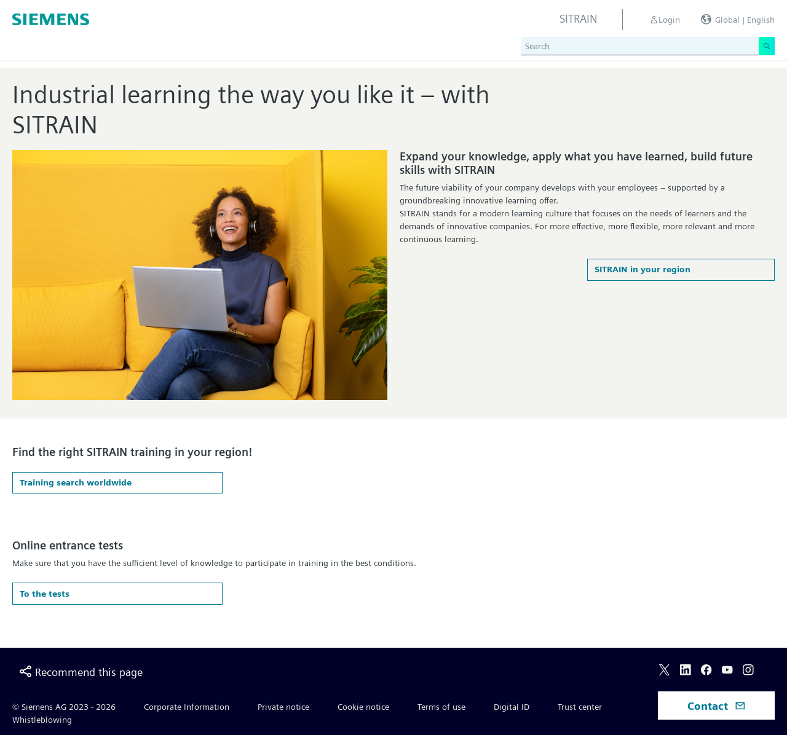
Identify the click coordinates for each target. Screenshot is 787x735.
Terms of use (441, 707)
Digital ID (511, 707)
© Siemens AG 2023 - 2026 (64, 707)
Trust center (580, 707)
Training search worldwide (76, 482)
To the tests (44, 594)
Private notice (283, 707)
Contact (716, 705)
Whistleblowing (42, 720)
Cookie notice (363, 707)
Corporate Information (186, 707)
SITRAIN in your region (642, 269)
